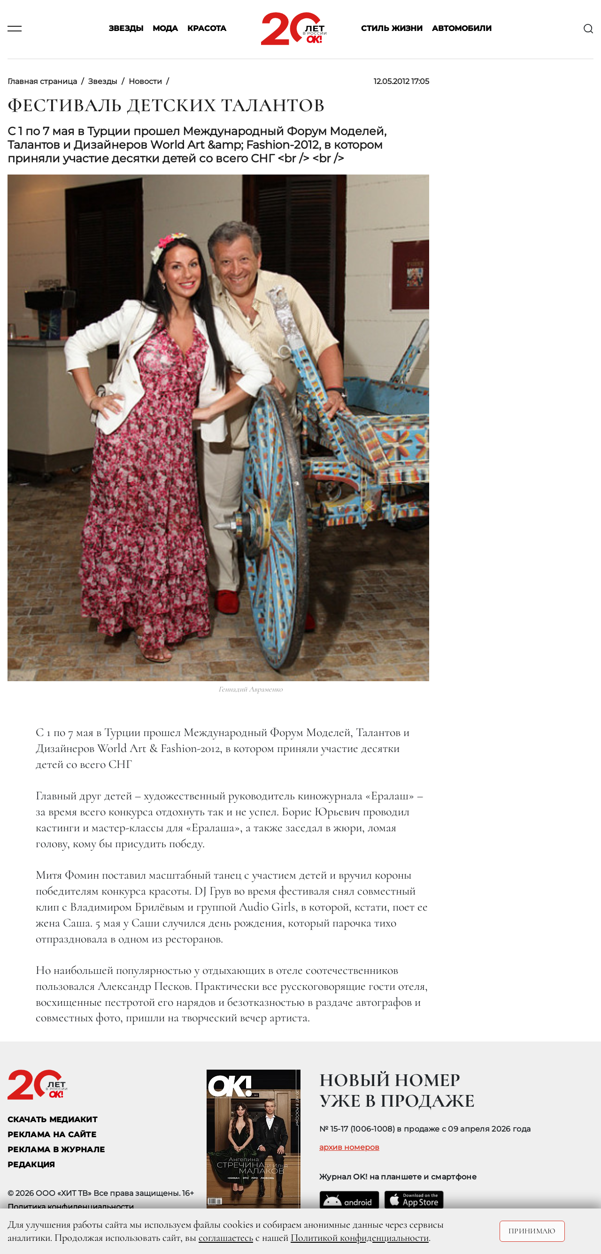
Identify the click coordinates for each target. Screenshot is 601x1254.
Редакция (31, 1164)
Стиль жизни (392, 29)
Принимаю (532, 1231)
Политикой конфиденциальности (360, 1237)
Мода (165, 29)
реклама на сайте (52, 1134)
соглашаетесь (226, 1237)
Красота (206, 29)
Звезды (126, 29)
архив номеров (349, 1147)
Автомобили (462, 29)
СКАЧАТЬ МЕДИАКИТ (52, 1119)
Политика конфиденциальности (71, 1206)
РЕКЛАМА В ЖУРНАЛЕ (56, 1149)
